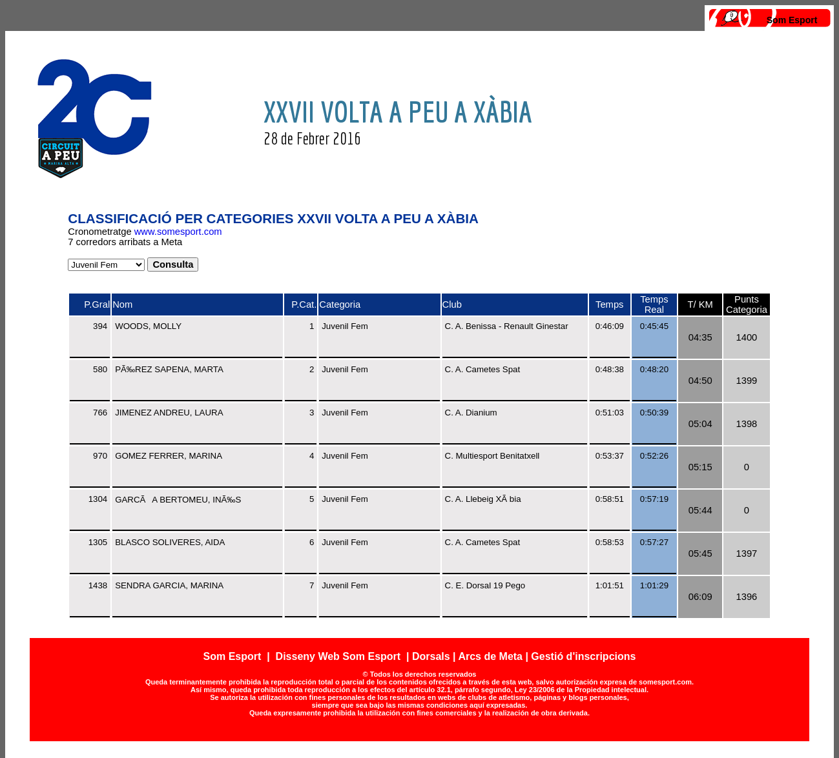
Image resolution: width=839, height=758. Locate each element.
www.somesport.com (178, 231)
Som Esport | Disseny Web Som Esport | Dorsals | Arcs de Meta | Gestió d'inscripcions (419, 656)
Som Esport (792, 20)
